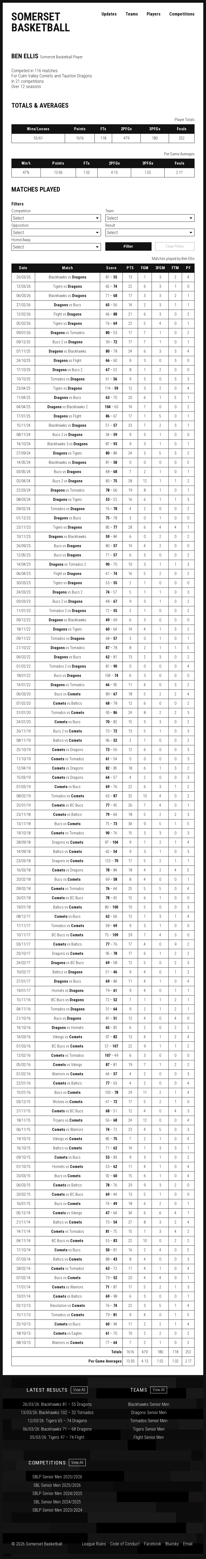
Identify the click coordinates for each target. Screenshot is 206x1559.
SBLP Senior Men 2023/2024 (57, 1510)
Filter (128, 246)
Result (110, 225)
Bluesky (172, 1543)
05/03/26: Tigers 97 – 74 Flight (57, 1437)
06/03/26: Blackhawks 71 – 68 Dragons (57, 1429)
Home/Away (20, 240)
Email (187, 1543)
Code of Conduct (125, 1543)
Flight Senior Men (149, 1437)
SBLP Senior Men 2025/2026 (57, 1476)
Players (154, 14)
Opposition (20, 225)
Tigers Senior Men (149, 1429)
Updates (109, 14)
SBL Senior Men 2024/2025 (57, 1501)
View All (79, 1390)
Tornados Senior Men (148, 1420)
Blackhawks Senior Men (148, 1404)
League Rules (94, 1543)
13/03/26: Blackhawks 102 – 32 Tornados (57, 1412)
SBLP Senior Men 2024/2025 (57, 1493)
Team (109, 211)
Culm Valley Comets (35, 75)
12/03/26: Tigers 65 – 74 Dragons (57, 1420)
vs (67, 277)
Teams (131, 14)
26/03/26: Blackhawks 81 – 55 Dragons (57, 1404)
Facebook (152, 1543)
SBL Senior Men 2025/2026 (57, 1485)
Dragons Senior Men (149, 1412)
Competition (21, 211)
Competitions (182, 14)
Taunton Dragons (77, 75)
